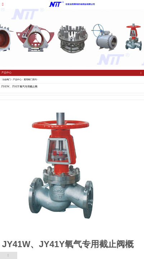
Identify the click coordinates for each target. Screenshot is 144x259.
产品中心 (17, 79)
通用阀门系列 (30, 79)
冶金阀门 (6, 79)
